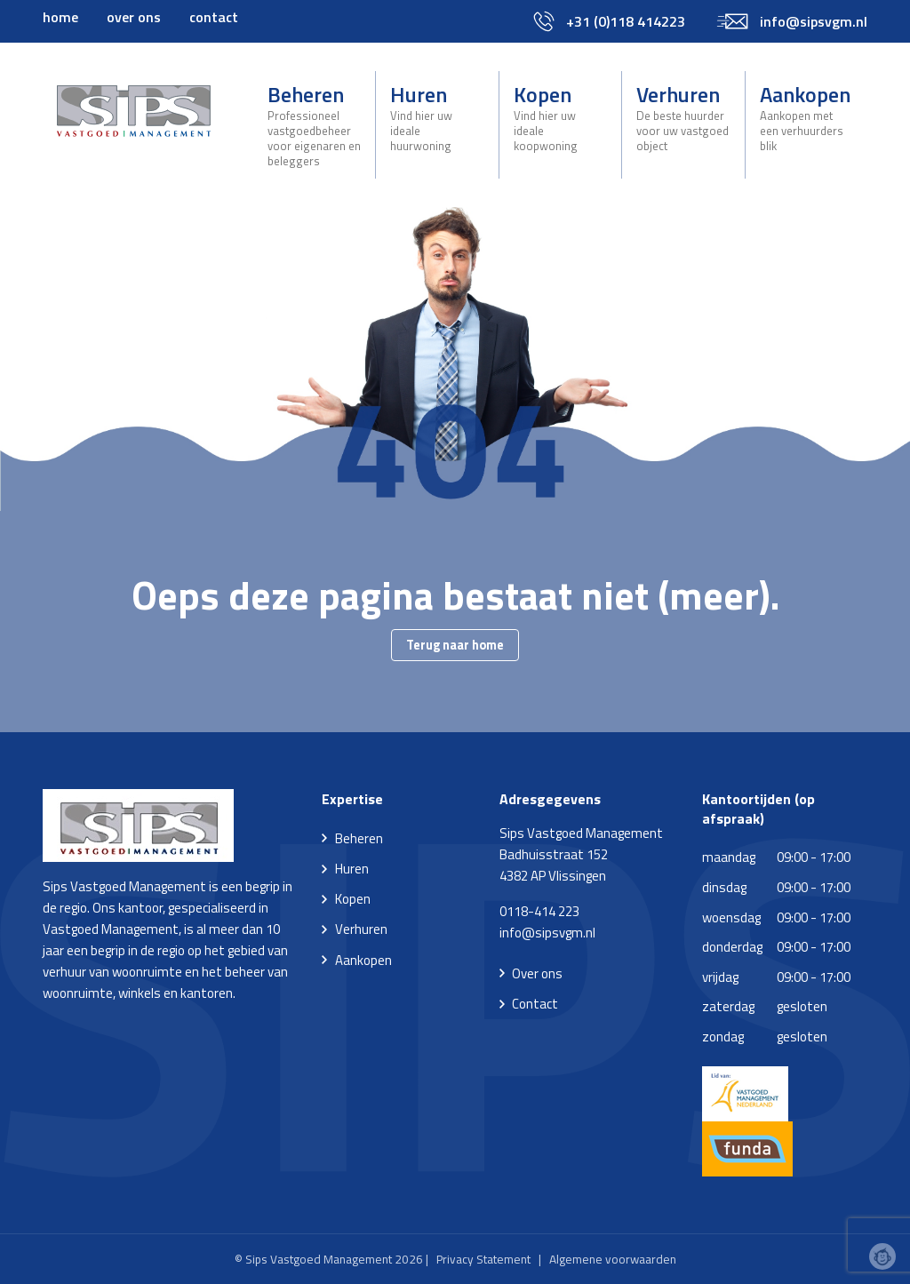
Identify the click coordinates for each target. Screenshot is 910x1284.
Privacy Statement (483, 1259)
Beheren (314, 124)
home (60, 17)
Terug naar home (455, 645)
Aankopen (806, 116)
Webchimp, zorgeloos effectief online (882, 1256)
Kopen (560, 116)
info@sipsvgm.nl (547, 932)
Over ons (537, 973)
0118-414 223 (539, 911)
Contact (535, 1003)
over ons (134, 17)
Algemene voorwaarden (612, 1259)
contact (213, 17)
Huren (436, 116)
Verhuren (683, 116)
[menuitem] (60, 17)
